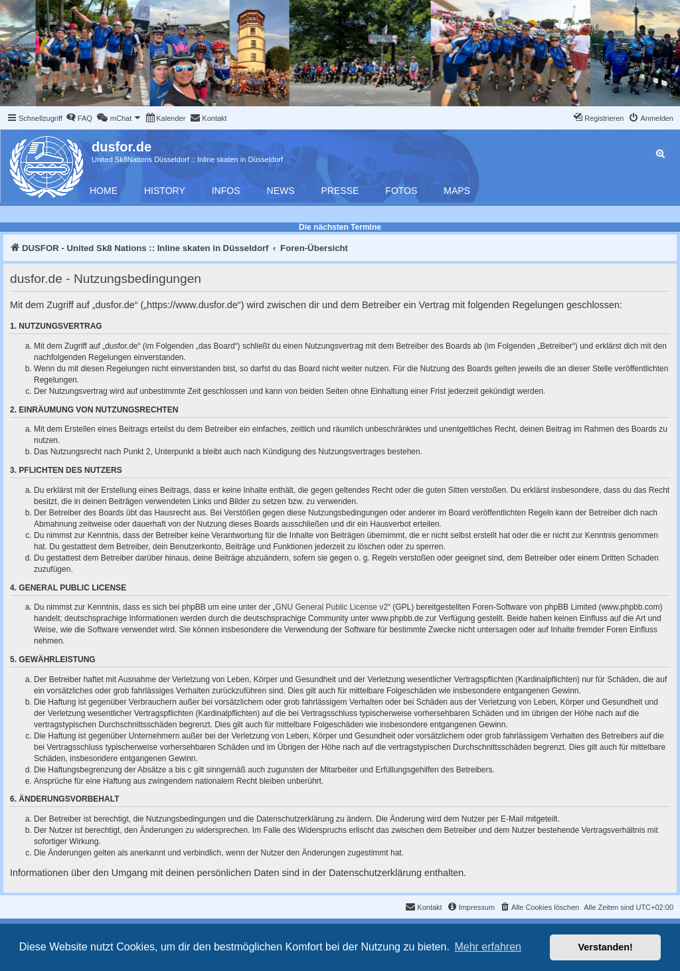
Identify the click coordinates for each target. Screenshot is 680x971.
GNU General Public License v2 (332, 607)
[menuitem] (79, 118)
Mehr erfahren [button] (487, 946)
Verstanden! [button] (605, 947)
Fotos (401, 190)
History (164, 190)
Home (104, 190)
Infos (226, 190)
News (281, 190)
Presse (340, 190)
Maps (457, 190)
